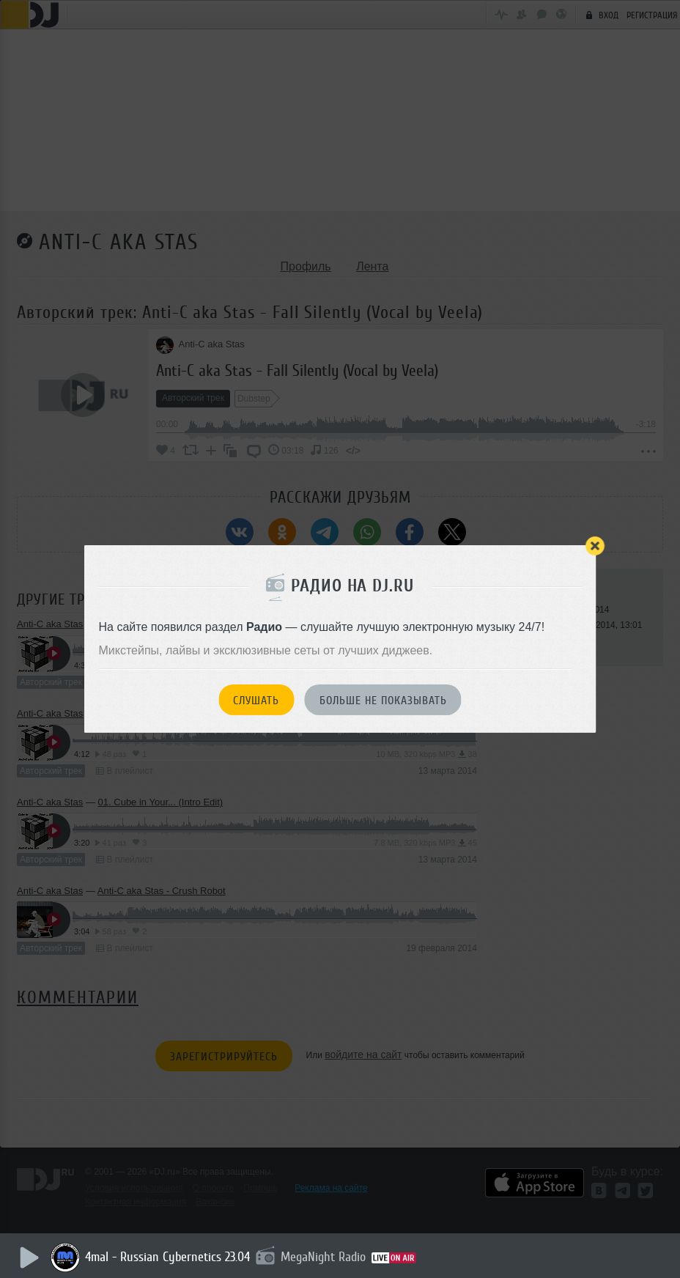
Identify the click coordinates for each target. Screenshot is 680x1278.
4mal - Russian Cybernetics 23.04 (171, 1256)
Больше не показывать (383, 700)
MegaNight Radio (327, 1256)
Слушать (256, 700)
